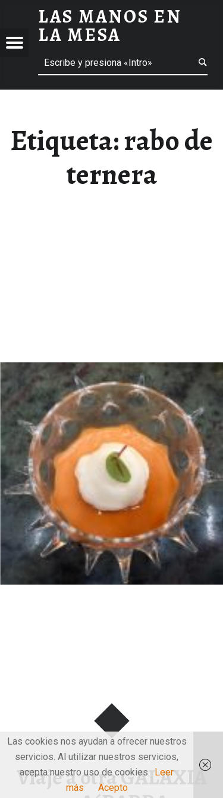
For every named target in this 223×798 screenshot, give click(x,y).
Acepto (113, 787)
